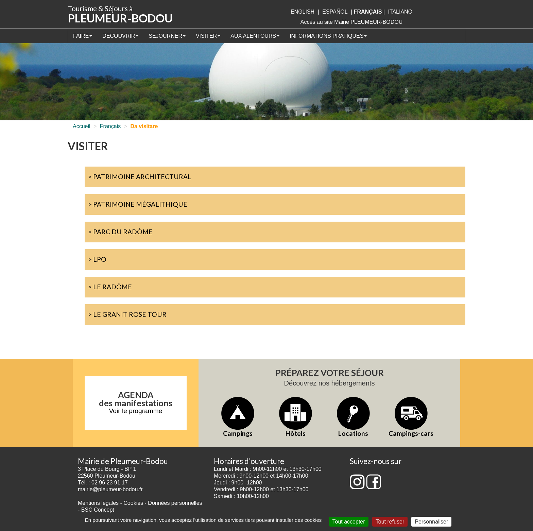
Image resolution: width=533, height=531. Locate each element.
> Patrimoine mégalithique (137, 204)
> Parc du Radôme (120, 232)
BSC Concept (97, 510)
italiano (400, 12)
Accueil (81, 126)
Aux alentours (254, 36)
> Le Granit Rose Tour (127, 314)
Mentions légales (98, 503)
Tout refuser (390, 522)
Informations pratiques (328, 36)
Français (110, 126)
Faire (82, 36)
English (302, 12)
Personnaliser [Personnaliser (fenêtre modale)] (431, 522)
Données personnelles (175, 503)
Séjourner (167, 36)
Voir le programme (135, 410)
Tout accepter (348, 522)
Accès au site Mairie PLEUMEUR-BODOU (351, 22)
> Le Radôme (110, 287)
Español (334, 12)
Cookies (133, 503)
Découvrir (120, 36)
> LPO (97, 259)
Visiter (208, 36)
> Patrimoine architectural (139, 177)
